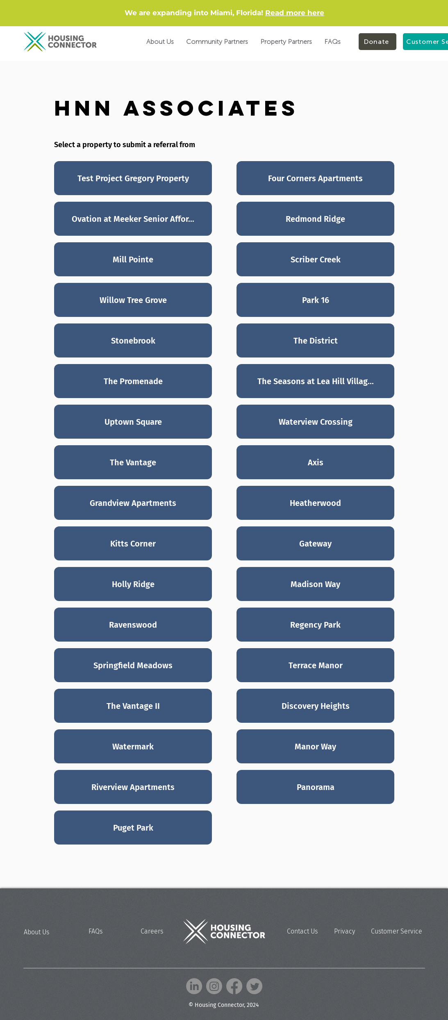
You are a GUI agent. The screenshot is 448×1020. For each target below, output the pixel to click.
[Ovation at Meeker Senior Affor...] (133, 219)
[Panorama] (315, 787)
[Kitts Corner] (133, 543)
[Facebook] (234, 986)
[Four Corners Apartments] (315, 178)
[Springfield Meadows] (133, 665)
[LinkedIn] (194, 986)
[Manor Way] (315, 746)
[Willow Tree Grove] (133, 300)
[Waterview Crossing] (315, 422)
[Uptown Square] (133, 422)
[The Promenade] (133, 381)
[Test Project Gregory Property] (133, 178)
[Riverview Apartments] (133, 787)
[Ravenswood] (133, 625)
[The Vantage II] (133, 706)
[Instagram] (214, 986)
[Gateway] (315, 543)
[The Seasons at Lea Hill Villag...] (315, 381)
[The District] (315, 340)
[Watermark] (133, 746)
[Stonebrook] (133, 340)
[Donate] (377, 41)
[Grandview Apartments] (133, 503)
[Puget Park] (133, 828)
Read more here (294, 13)
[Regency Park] (315, 625)
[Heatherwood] (315, 503)
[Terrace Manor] (315, 665)
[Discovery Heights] (315, 706)
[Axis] (315, 462)
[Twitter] (254, 986)
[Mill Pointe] (133, 259)
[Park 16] (315, 300)
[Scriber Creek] (315, 259)
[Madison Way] (315, 584)
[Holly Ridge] (133, 584)
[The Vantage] (133, 462)
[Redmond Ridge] (315, 219)
